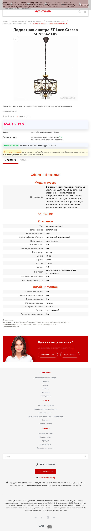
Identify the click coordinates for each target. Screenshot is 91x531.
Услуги (45, 401)
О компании (45, 373)
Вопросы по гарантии (45, 448)
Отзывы (45, 389)
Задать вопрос (70, 354)
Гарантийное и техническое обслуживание (45, 416)
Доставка (45, 420)
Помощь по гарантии (45, 406)
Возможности (45, 444)
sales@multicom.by (47, 477)
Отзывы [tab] (24, 160)
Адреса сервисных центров (45, 409)
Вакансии (45, 392)
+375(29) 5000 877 (47, 464)
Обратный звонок (45, 472)
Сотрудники (45, 396)
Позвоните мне (47, 354)
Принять (84, 5)
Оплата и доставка (45, 433)
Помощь (45, 428)
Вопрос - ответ (45, 437)
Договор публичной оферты (45, 378)
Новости (45, 381)
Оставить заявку (45, 413)
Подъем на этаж (45, 424)
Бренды (45, 441)
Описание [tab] (10, 159)
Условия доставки (10, 137)
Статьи (45, 385)
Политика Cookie (24, 8)
